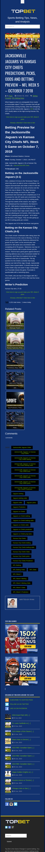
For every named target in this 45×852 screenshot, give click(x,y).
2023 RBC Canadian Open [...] (23, 748)
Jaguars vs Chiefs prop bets (22, 534)
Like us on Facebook (18, 708)
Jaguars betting (18, 494)
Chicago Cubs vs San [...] (21, 788)
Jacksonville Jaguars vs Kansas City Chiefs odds (25, 476)
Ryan (11, 96)
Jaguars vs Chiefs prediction (22, 529)
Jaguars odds (17, 502)
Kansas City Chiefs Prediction (23, 561)
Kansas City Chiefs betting (22, 543)
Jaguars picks (31, 502)
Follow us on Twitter (19, 704)
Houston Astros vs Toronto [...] (23, 780)
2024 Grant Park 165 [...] (21, 715)
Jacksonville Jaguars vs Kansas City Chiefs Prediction (25, 488)
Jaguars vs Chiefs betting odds (23, 520)
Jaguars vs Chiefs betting (21, 516)
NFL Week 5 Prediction (20, 592)
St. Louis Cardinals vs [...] (21, 723)
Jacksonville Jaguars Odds (22, 447)
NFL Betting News (18, 98)
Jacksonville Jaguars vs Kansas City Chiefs (25, 452)
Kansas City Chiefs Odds (21, 552)
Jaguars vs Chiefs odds (21, 525)
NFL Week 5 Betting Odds (21, 583)
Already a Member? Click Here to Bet (22, 123)
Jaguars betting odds (20, 498)
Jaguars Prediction (19, 507)
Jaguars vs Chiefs (19, 511)
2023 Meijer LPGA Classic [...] (23, 731)
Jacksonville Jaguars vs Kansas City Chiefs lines (25, 470)
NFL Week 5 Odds (19, 587)
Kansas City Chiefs (19, 538)
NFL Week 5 (17, 574)
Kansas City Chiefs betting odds (23, 547)
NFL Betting (17, 565)
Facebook (9, 827)
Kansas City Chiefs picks (21, 556)
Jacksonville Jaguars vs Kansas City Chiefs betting (25, 458)
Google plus (12, 827)
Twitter (6, 827)
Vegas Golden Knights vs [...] (22, 772)
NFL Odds (33, 570)
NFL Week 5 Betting (19, 578)
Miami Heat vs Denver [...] (21, 739)
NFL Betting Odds (19, 570)
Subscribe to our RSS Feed (21, 700)
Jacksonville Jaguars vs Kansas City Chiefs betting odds (25, 464)
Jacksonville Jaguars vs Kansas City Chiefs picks (25, 482)
